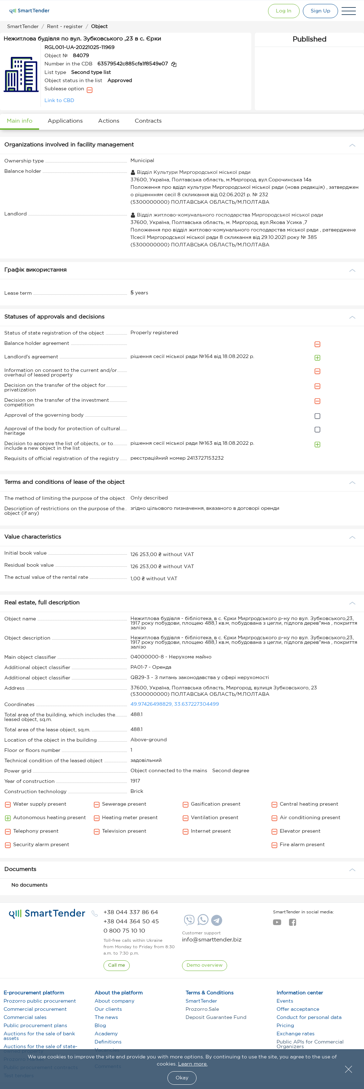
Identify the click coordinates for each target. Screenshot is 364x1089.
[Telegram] (215, 923)
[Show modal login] (283, 11)
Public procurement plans (35, 1026)
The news (106, 1017)
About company (114, 1001)
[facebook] (292, 924)
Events (285, 1001)
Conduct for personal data (309, 1017)
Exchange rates (296, 1034)
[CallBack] (116, 965)
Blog (100, 1026)
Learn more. (193, 1064)
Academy (106, 1034)
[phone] (130, 912)
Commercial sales (25, 1017)
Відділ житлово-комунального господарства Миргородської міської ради (226, 215)
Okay (182, 1078)
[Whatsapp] (202, 924)
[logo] (47, 914)
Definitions (108, 1042)
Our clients (108, 1009)
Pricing (285, 1026)
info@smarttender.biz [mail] (212, 940)
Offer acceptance (298, 1009)
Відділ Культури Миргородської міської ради (190, 172)
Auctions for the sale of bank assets (39, 1036)
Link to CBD (59, 100)
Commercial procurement (35, 1009)
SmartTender (201, 1001)
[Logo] (29, 11)
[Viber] (188, 923)
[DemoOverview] (204, 965)
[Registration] (320, 11)
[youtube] (277, 924)
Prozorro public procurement (40, 1001)
